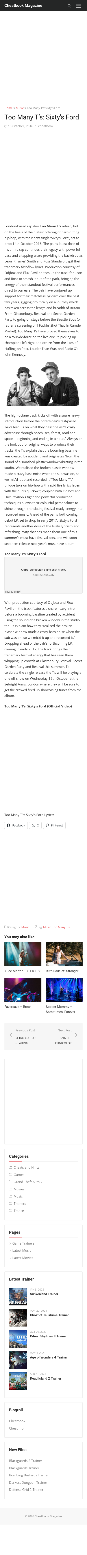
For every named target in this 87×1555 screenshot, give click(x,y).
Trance (19, 1210)
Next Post (60, 1036)
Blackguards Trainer (24, 1468)
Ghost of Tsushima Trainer (49, 1315)
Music (20, 108)
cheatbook (45, 126)
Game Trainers (23, 1243)
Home (8, 108)
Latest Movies (22, 1257)
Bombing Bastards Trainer (29, 1475)
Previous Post (27, 1036)
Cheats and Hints (26, 1167)
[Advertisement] (41, 52)
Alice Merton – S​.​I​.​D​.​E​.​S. (22, 971)
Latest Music (21, 1250)
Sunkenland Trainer (44, 1294)
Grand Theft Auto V (28, 1182)
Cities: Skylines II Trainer (48, 1336)
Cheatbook (17, 1421)
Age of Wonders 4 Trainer (48, 1357)
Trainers (20, 1203)
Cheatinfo (16, 1428)
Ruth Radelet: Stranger (62, 971)
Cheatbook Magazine (23, 5)
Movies (19, 1189)
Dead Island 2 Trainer (45, 1378)
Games (19, 1174)
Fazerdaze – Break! (18, 1007)
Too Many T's (61, 927)
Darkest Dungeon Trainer (28, 1482)
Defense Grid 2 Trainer (26, 1489)
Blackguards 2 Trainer (25, 1460)
